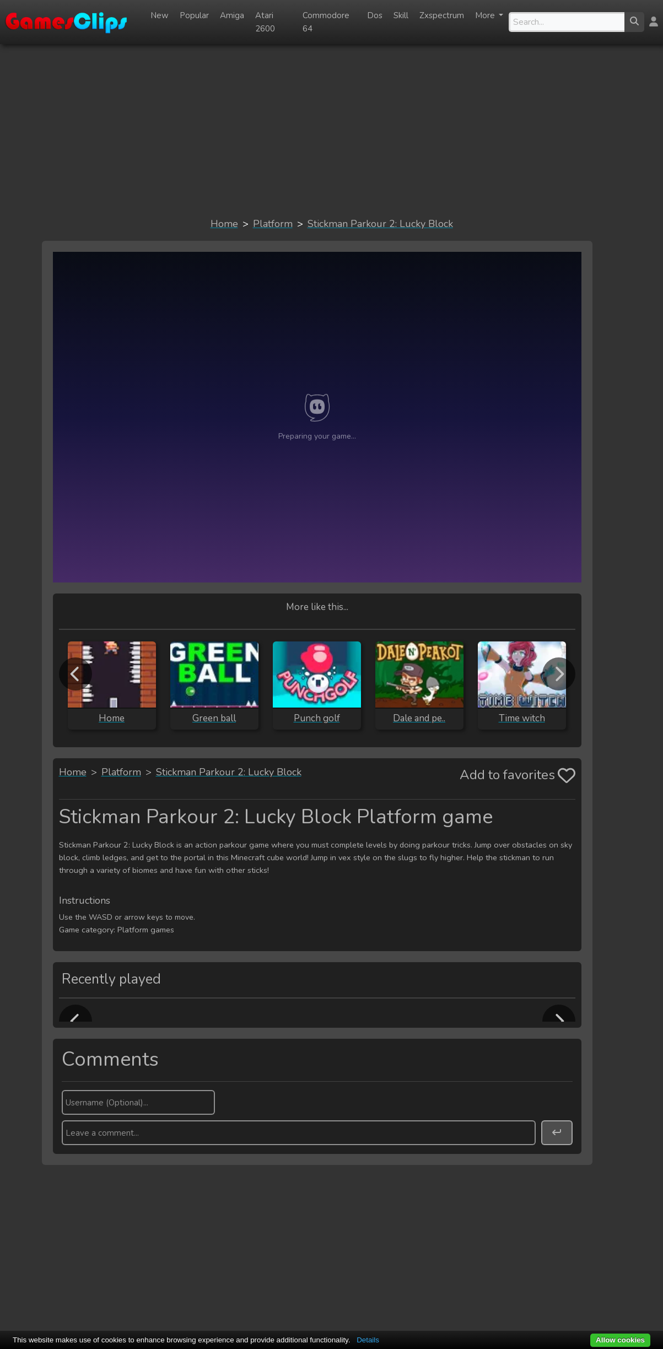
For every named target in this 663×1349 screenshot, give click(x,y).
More (486, 15)
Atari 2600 (265, 22)
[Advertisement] (331, 130)
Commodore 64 (326, 22)
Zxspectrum (441, 15)
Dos (374, 15)
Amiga (232, 15)
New (159, 15)
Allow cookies (620, 1340)
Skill (401, 15)
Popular (194, 15)
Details (368, 1340)
